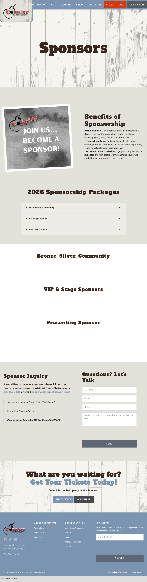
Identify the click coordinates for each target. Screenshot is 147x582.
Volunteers (84, 500)
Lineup (80, 5)
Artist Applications (73, 542)
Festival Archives (41, 528)
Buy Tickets (63, 500)
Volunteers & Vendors (74, 528)
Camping (66, 5)
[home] (16, 11)
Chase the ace (115, 5)
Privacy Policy (138, 572)
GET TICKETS (137, 5)
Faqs (53, 5)
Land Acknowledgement (118, 572)
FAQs (67, 537)
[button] (35, 4)
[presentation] (104, 433)
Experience (39, 532)
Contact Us (70, 546)
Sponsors (95, 5)
